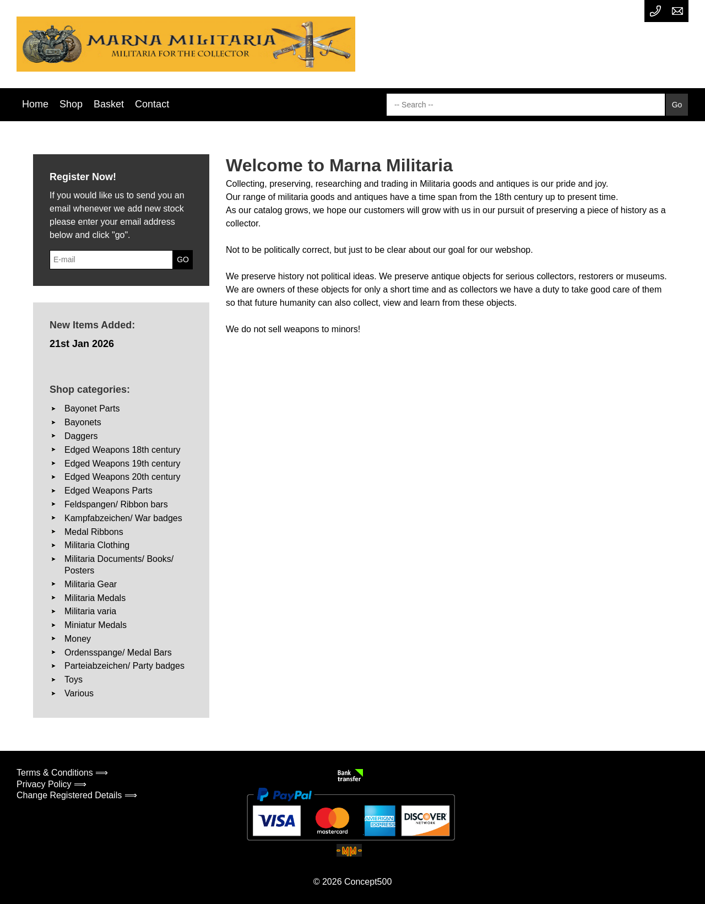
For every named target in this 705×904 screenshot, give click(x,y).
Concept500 (368, 881)
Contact (152, 104)
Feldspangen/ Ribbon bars (116, 504)
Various (79, 693)
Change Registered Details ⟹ (77, 795)
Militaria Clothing (96, 545)
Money (77, 638)
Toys (73, 679)
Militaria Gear (90, 584)
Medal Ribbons (93, 532)
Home (35, 104)
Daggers (80, 436)
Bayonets (82, 422)
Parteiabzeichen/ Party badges (124, 665)
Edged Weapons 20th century (122, 476)
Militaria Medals (95, 598)
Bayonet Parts (92, 408)
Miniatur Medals (95, 625)
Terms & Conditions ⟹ (62, 772)
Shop (71, 104)
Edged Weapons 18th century (122, 449)
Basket (109, 104)
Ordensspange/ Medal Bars (118, 652)
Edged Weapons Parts (108, 490)
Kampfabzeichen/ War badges (123, 518)
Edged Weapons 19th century (122, 463)
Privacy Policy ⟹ (51, 784)
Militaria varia (90, 611)
